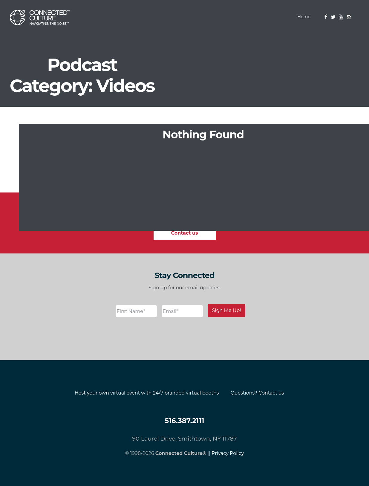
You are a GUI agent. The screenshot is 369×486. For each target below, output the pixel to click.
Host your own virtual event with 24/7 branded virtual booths (146, 393)
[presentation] (161, 335)
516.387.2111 (184, 421)
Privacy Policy (228, 453)
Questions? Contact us (258, 393)
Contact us (184, 233)
